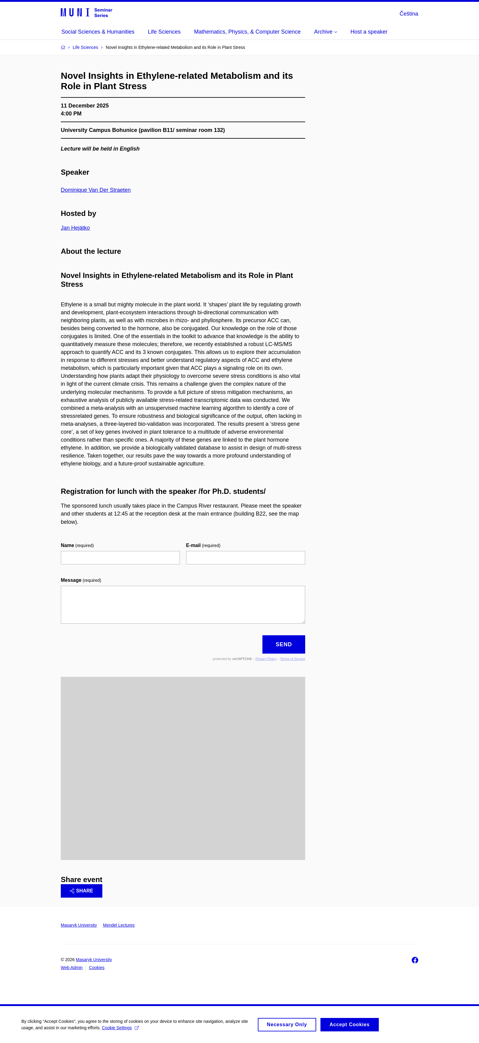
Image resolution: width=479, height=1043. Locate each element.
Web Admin (71, 967)
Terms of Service (292, 659)
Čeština (409, 14)
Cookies (96, 967)
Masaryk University (79, 925)
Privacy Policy (266, 659)
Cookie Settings (120, 1028)
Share (81, 890)
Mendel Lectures (119, 925)
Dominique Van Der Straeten (96, 190)
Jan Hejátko (75, 228)
